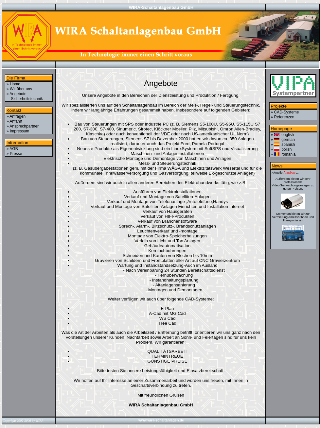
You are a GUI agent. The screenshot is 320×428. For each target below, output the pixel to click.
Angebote (289, 172)
